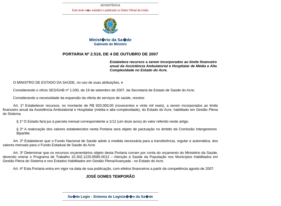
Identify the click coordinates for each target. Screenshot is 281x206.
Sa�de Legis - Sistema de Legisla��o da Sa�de (110, 196)
